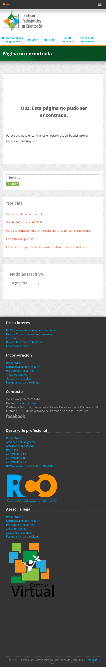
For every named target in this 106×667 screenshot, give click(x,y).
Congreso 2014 (16, 454)
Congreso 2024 (16, 462)
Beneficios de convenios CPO (24, 214)
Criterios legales (16, 374)
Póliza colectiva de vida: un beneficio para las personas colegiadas (48, 231)
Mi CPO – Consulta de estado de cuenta (31, 330)
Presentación (14, 363)
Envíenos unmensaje (86, 39)
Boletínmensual (68, 39)
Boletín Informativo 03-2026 (24, 222)
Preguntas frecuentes (20, 371)
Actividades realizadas (20, 446)
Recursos (12, 450)
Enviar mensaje (27, 403)
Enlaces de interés (17, 346)
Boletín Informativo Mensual (24, 342)
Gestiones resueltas (19, 378)
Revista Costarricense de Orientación (30, 334)
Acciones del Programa (21, 442)
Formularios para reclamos (23, 382)
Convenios (13, 338)
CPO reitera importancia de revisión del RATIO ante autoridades (47, 247)
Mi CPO (33, 39)
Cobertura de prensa (20, 239)
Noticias (50, 39)
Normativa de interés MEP (23, 367)
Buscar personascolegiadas (12, 39)
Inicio (7, 4)
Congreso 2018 (16, 458)
